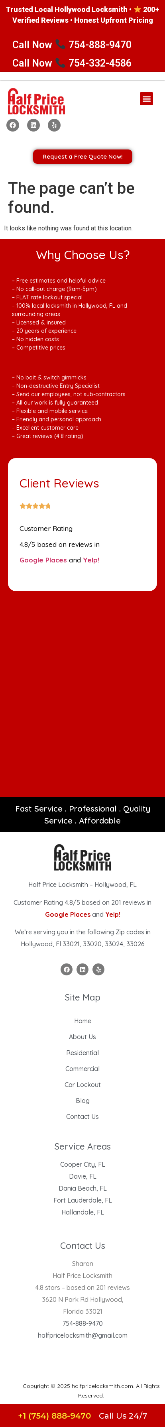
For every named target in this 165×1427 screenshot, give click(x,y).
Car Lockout (83, 1085)
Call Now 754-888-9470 (72, 45)
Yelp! (91, 560)
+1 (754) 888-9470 (54, 1416)
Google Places (43, 560)
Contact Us (82, 1116)
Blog (83, 1101)
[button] (146, 98)
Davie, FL (82, 1176)
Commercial (82, 1069)
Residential (82, 1053)
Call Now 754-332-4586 (72, 63)
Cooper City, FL (82, 1164)
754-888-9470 (83, 1323)
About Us (82, 1037)
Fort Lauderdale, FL (82, 1200)
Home (82, 1021)
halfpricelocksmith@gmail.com (83, 1335)
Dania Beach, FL (83, 1188)
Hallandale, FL (82, 1212)
